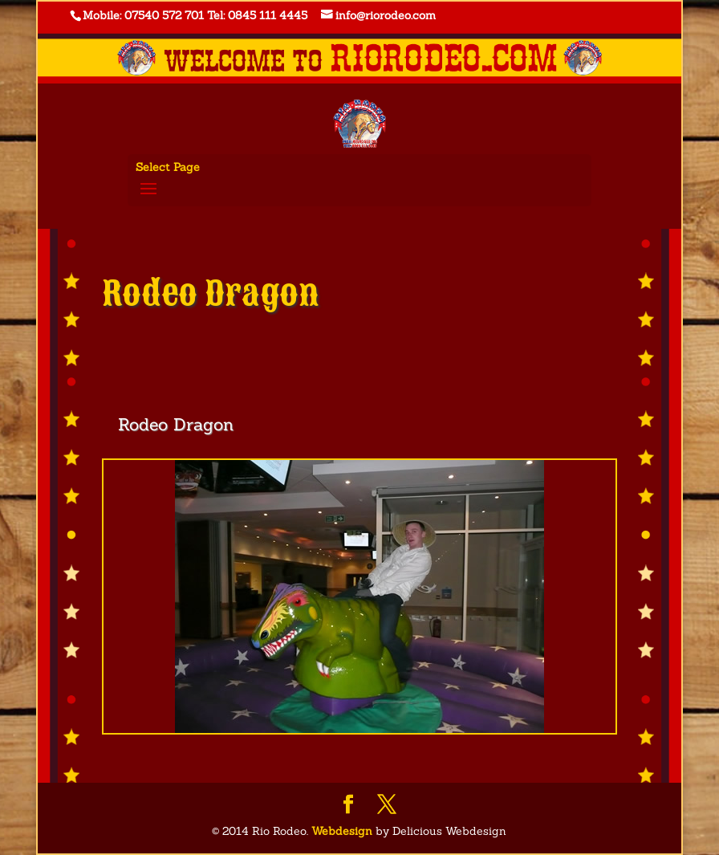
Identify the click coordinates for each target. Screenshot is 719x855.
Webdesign (341, 831)
